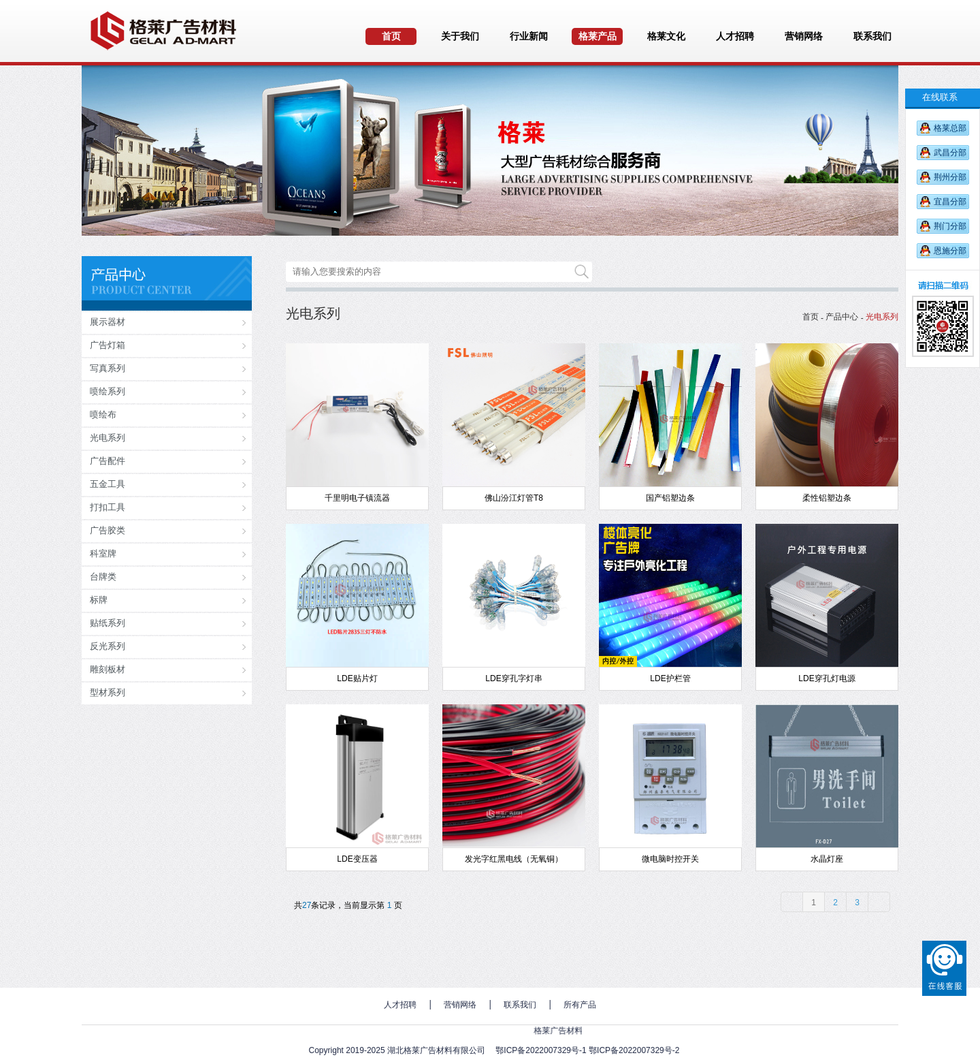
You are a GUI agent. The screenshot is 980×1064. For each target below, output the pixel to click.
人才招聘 (400, 1005)
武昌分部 (950, 152)
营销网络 (460, 1005)
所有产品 (580, 1005)
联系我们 (520, 1005)
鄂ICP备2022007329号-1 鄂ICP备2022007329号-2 (587, 1050)
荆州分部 (950, 177)
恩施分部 (950, 250)
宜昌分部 (950, 201)
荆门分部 (950, 226)
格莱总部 (950, 128)
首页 (810, 317)
